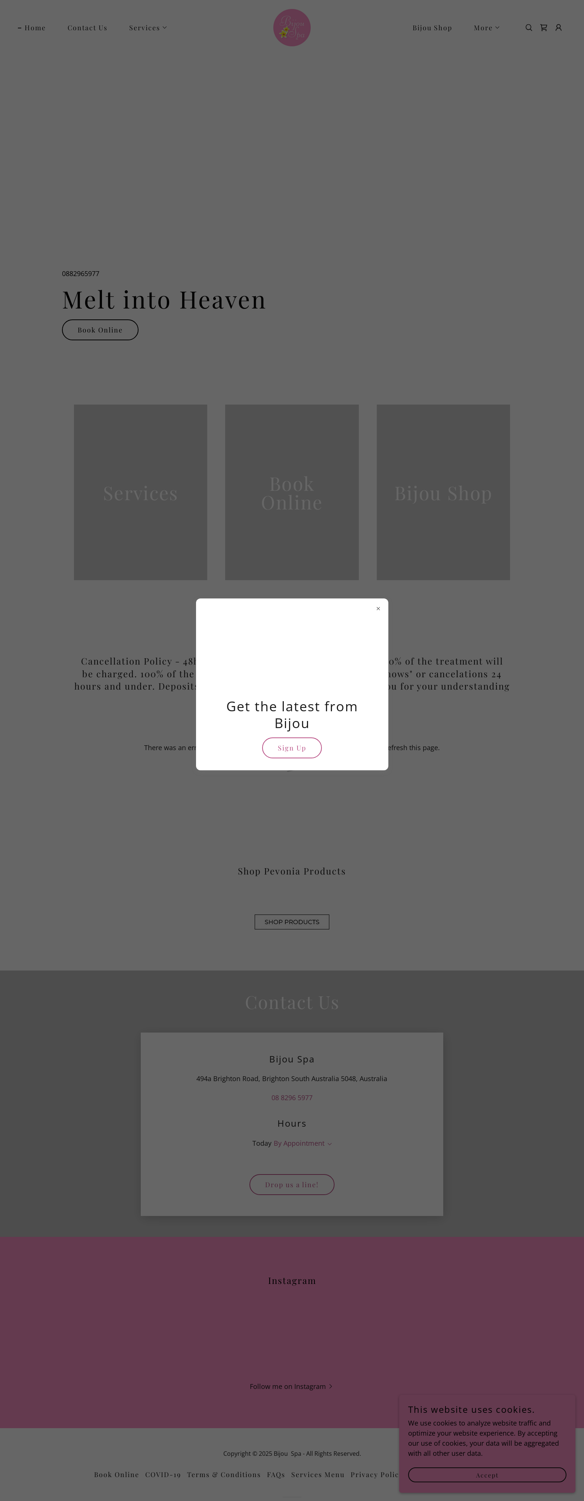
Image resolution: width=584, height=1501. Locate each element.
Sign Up (292, 747)
